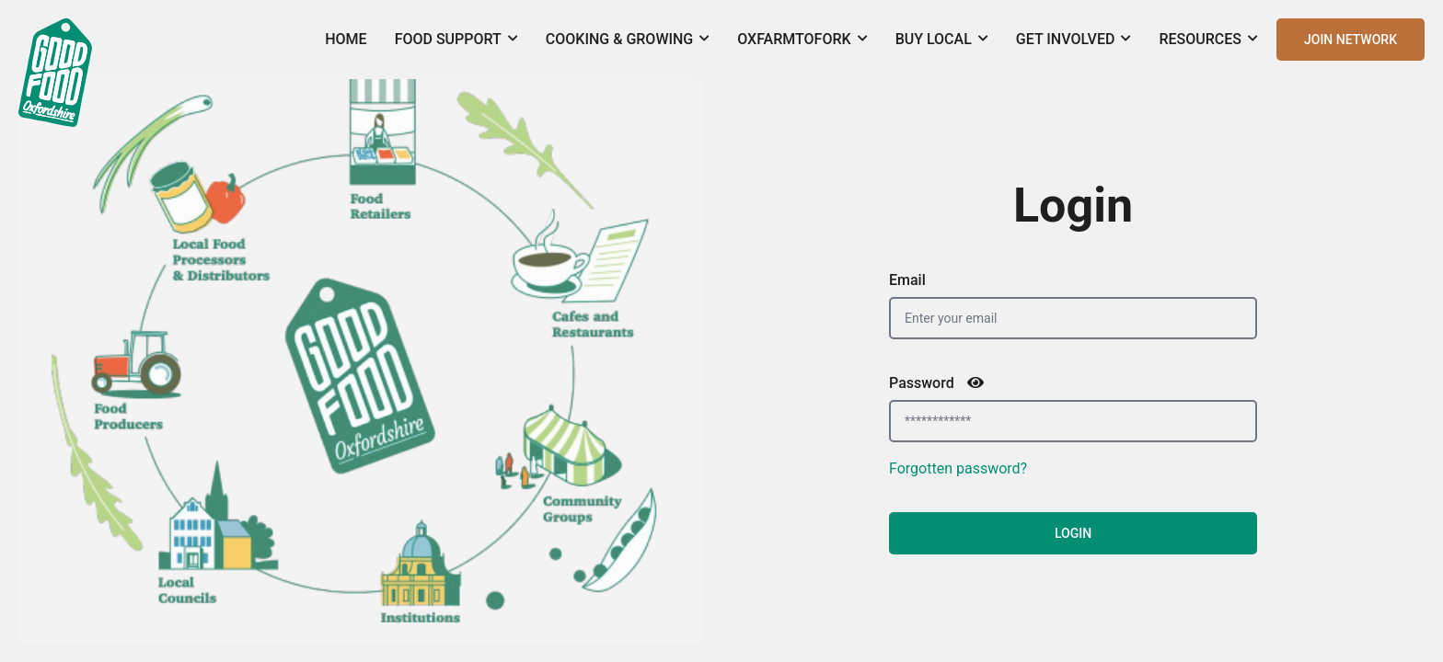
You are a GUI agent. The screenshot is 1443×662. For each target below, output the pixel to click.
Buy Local (941, 39)
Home (345, 39)
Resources (1208, 39)
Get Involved (1074, 39)
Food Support (456, 39)
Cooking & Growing (628, 39)
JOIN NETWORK (1350, 39)
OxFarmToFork (802, 39)
